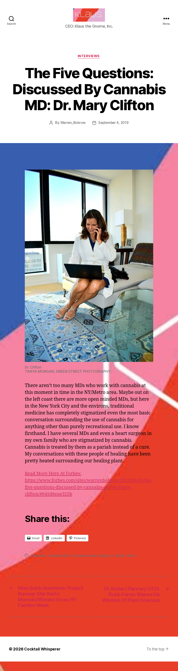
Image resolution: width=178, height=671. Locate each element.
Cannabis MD (58, 562)
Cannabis (38, 562)
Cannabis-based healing (90, 562)
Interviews (89, 63)
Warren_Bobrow (72, 129)
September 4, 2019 (114, 129)
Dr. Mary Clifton (124, 562)
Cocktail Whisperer (42, 658)
